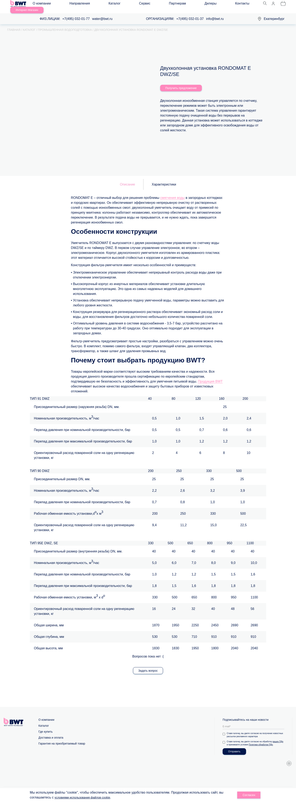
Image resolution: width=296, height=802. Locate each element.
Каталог (93, 4)
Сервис (111, 4)
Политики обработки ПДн (261, 740)
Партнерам (131, 4)
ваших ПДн (278, 737)
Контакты (172, 4)
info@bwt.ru (215, 14)
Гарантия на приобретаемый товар (61, 739)
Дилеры (152, 4)
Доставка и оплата (50, 733)
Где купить (45, 727)
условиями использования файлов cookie (86, 797)
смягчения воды (172, 193)
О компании (45, 4)
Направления (71, 4)
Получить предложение (181, 83)
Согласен (249, 795)
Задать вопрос (148, 666)
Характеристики (164, 180)
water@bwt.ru (102, 14)
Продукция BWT (210, 377)
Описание (127, 180)
